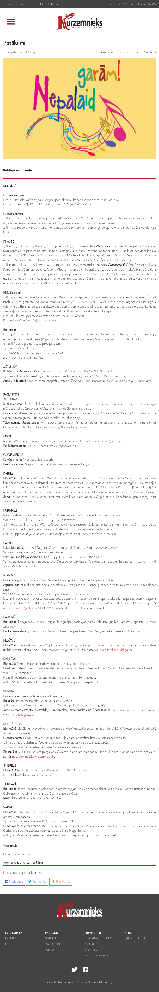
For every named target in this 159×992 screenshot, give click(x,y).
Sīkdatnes (91, 950)
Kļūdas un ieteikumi (136, 938)
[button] (11, 21)
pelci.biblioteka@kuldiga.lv (112, 650)
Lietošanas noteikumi (99, 938)
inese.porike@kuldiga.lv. (108, 441)
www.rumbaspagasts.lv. (18, 715)
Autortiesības (93, 944)
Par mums (11, 938)
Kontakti (10, 944)
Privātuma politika (97, 956)
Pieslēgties (14, 881)
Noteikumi (51, 938)
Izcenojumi (52, 944)
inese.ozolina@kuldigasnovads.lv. (33, 756)
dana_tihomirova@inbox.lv (20, 608)
